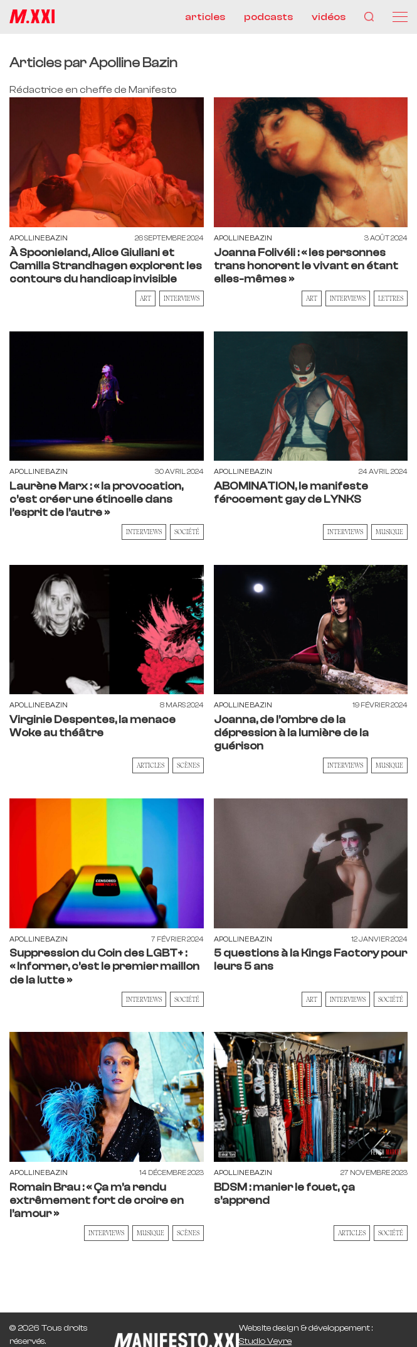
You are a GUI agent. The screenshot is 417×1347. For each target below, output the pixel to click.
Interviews (181, 298)
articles (205, 17)
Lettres (390, 298)
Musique (389, 531)
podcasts (268, 17)
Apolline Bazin (38, 238)
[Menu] (400, 17)
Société (186, 531)
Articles (150, 765)
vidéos (329, 17)
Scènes (188, 765)
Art (145, 298)
